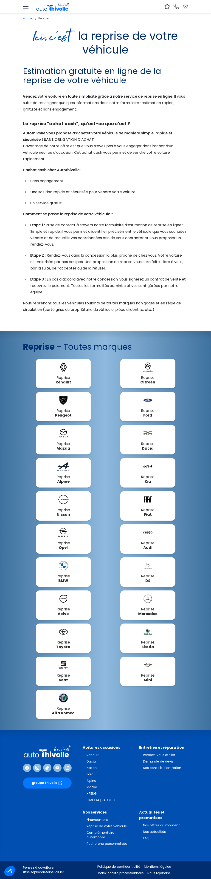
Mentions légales (157, 866)
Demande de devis (158, 761)
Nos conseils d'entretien (162, 768)
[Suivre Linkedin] (67, 768)
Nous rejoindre (158, 873)
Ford (90, 774)
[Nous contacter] (176, 6)
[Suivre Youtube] (57, 768)
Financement (97, 819)
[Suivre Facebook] (27, 768)
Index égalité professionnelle (121, 873)
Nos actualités (154, 831)
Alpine (91, 780)
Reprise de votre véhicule (107, 826)
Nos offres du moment (161, 825)
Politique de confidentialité (118, 866)
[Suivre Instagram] (37, 768)
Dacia (91, 761)
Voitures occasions (101, 747)
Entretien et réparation (161, 747)
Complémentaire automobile (100, 834)
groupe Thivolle (47, 782)
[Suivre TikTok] (47, 768)
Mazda (92, 787)
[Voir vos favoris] (167, 6)
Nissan (92, 768)
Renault (93, 755)
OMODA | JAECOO (101, 800)
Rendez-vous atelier (159, 755)
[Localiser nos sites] (185, 6)
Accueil (28, 18)
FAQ (146, 838)
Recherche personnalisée (107, 843)
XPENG (92, 793)
